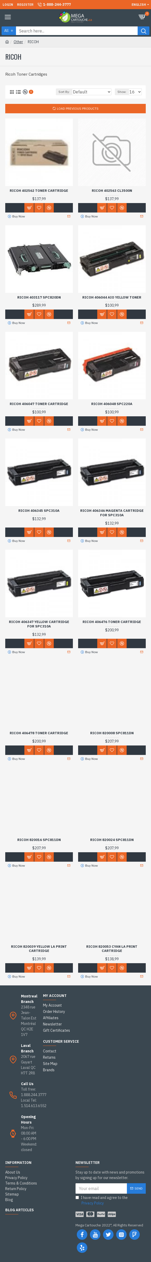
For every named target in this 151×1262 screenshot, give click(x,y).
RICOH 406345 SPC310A (39, 511)
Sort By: (64, 92)
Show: (121, 92)
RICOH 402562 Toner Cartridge (39, 191)
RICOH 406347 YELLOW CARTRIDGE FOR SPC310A (39, 624)
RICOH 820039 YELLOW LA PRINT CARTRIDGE (39, 949)
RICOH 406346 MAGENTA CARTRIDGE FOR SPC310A (112, 513)
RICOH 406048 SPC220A (111, 404)
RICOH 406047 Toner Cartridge (39, 404)
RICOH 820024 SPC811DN (112, 840)
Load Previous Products (78, 108)
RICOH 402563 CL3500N (112, 191)
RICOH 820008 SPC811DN (112, 733)
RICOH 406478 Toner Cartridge (39, 733)
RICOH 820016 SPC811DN (39, 840)
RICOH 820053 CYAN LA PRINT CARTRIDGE (111, 949)
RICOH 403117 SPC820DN (39, 297)
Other (18, 42)
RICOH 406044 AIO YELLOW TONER (111, 297)
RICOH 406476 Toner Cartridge (112, 622)
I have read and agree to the (102, 1200)
